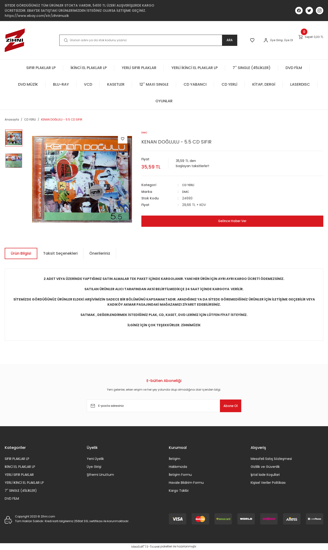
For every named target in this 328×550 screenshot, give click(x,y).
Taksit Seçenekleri (60, 253)
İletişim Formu (180, 474)
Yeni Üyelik (95, 458)
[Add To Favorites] (122, 138)
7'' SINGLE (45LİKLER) (21, 490)
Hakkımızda (178, 466)
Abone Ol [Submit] (227, 405)
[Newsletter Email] (164, 406)
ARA (210, 40)
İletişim (174, 458)
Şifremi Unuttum (100, 474)
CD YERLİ (189, 185)
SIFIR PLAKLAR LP (17, 458)
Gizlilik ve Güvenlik (265, 466)
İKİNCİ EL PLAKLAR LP (20, 466)
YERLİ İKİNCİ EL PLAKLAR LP (24, 482)
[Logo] (15, 40)
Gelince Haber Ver (232, 221)
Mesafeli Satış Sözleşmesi (271, 458)
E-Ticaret (153, 547)
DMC (186, 191)
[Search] (138, 40)
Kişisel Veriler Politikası (268, 482)
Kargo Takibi (179, 490)
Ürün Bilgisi (21, 253)
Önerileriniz (99, 253)
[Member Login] (251, 40)
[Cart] (305, 40)
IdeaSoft (137, 547)
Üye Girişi (94, 466)
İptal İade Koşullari (265, 474)
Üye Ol (273, 40)
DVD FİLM (12, 498)
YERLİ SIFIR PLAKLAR (19, 474)
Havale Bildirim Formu (186, 482)
